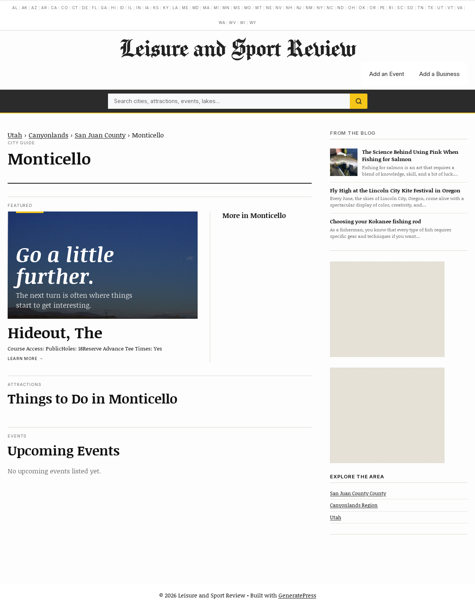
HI (113, 7)
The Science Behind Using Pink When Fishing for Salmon (410, 155)
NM (309, 7)
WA (222, 22)
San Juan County (100, 134)
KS (156, 7)
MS (236, 7)
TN (420, 7)
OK (362, 7)
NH (289, 7)
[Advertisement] (387, 309)
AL (15, 7)
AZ (34, 7)
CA (54, 7)
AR (44, 7)
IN (138, 7)
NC (330, 7)
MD (196, 7)
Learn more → (25, 358)
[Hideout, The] (103, 264)
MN (226, 7)
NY (320, 7)
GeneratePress (297, 595)
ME (185, 7)
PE (382, 7)
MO (248, 7)
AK (25, 7)
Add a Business (439, 73)
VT (451, 7)
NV (278, 7)
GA (104, 7)
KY (166, 7)
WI (243, 22)
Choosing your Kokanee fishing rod (375, 221)
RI (391, 7)
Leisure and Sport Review (237, 47)
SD (410, 7)
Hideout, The (55, 332)
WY (253, 22)
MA (206, 7)
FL (94, 7)
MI (216, 7)
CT (75, 7)
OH (351, 7)
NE (269, 7)
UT (440, 7)
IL (130, 7)
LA (175, 7)
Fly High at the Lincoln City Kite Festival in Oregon (395, 190)
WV (232, 22)
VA (460, 7)
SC (400, 7)
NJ (299, 7)
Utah (15, 134)
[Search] (358, 101)
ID (122, 7)
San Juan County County (358, 493)
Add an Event (386, 73)
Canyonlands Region (354, 505)
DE (85, 7)
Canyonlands (48, 134)
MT (258, 7)
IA (147, 7)
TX (431, 7)
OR (372, 7)
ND (340, 7)
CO (64, 7)
